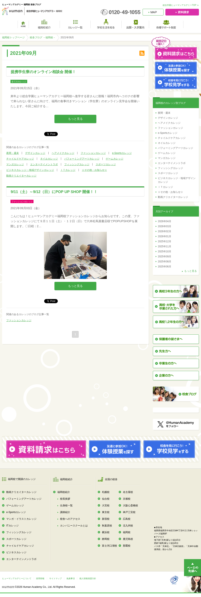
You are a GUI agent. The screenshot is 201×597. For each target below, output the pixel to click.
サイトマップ (55, 578)
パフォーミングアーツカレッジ (81, 158)
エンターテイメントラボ (44, 164)
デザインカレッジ (35, 153)
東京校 (106, 512)
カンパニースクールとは (74, 525)
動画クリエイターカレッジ (21, 175)
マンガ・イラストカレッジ (21, 518)
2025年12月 (164, 241)
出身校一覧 (66, 505)
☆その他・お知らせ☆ (94, 170)
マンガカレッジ (15, 164)
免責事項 (70, 578)
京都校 (126, 498)
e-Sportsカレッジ (121, 153)
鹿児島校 (128, 539)
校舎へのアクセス (70, 518)
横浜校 (106, 532)
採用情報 (40, 578)
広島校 (126, 518)
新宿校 (106, 518)
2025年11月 (164, 246)
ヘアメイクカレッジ (63, 153)
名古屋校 (128, 492)
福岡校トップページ (13, 37)
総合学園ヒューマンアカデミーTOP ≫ (181, 5)
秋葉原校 (107, 525)
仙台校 (106, 498)
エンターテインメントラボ (21, 559)
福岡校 (126, 532)
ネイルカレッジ (49, 158)
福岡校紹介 (63, 492)
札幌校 (106, 492)
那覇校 (126, 545)
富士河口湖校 (109, 545)
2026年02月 (164, 231)
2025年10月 (164, 251)
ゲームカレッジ (114, 158)
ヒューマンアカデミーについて (16, 578)
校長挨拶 (65, 498)
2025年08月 (164, 261)
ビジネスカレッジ (16, 552)
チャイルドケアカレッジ (20, 158)
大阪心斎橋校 (130, 505)
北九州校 (128, 525)
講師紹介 (65, 512)
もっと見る (75, 118)
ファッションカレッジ (93, 153)
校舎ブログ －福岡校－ (42, 37)
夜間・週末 (12, 153)
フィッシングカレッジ (76, 164)
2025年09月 (164, 256)
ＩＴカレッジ (67, 170)
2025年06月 (164, 266)
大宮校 (106, 505)
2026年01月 (164, 236)
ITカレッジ (12, 525)
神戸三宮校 (129, 512)
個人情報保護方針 (87, 578)
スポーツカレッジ (106, 164)
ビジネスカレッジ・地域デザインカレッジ (30, 170)
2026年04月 (164, 221)
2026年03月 (164, 226)
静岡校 (106, 539)
